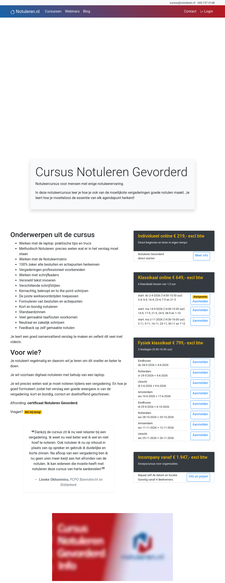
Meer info (201, 255)
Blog (86, 11)
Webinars (72, 11)
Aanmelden (200, 299)
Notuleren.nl (25, 11)
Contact (190, 11)
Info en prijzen (198, 476)
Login (206, 11)
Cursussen (53, 11)
